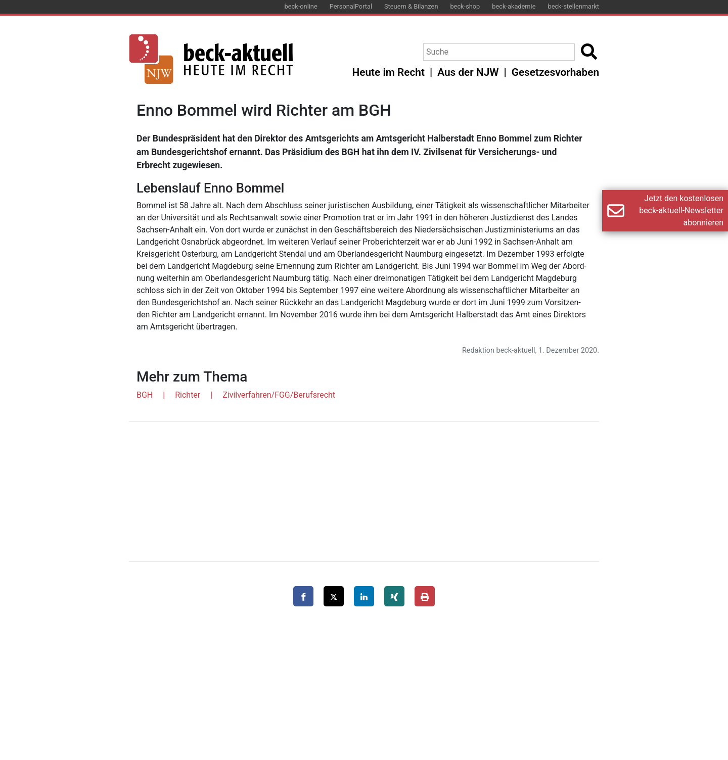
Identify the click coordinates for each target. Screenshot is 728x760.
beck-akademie (513, 6)
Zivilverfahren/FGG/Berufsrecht (278, 395)
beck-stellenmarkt (573, 6)
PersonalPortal (351, 6)
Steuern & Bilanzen (411, 6)
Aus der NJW (467, 72)
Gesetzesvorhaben (555, 72)
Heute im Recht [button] (388, 72)
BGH (144, 395)
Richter (187, 395)
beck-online (301, 6)
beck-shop (465, 6)
